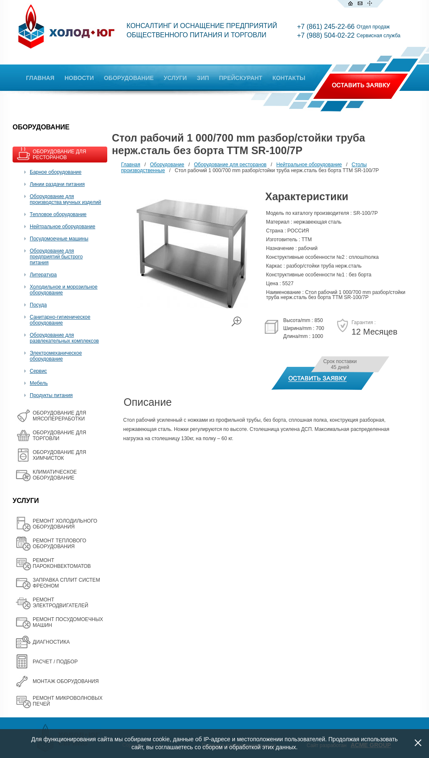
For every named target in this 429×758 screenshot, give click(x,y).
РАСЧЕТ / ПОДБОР (55, 662)
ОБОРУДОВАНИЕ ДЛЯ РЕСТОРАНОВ (59, 154)
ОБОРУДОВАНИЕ (129, 78)
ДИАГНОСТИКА (51, 642)
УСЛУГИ (175, 78)
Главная (130, 165)
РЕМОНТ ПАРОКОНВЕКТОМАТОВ (62, 563)
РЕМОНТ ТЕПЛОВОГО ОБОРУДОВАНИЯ (59, 543)
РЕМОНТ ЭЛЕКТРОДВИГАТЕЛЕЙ (60, 602)
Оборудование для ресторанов (230, 165)
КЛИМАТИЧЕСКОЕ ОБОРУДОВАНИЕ (55, 475)
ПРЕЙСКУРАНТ (240, 78)
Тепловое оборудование (58, 214)
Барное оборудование (56, 172)
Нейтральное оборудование (62, 226)
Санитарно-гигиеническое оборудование (60, 320)
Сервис (38, 371)
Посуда (38, 305)
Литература (43, 275)
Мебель (39, 383)
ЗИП (203, 78)
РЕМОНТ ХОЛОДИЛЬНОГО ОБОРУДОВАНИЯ (65, 524)
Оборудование (167, 165)
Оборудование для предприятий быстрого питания (56, 257)
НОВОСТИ (79, 78)
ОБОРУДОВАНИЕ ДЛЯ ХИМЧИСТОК (59, 455)
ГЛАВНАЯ (40, 78)
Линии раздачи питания (57, 184)
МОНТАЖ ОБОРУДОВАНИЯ (66, 681)
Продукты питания (51, 395)
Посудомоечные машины (59, 239)
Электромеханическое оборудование (56, 356)
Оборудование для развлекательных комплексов (64, 338)
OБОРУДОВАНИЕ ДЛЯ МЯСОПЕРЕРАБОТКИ (59, 416)
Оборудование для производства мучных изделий (65, 199)
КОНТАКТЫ (288, 78)
